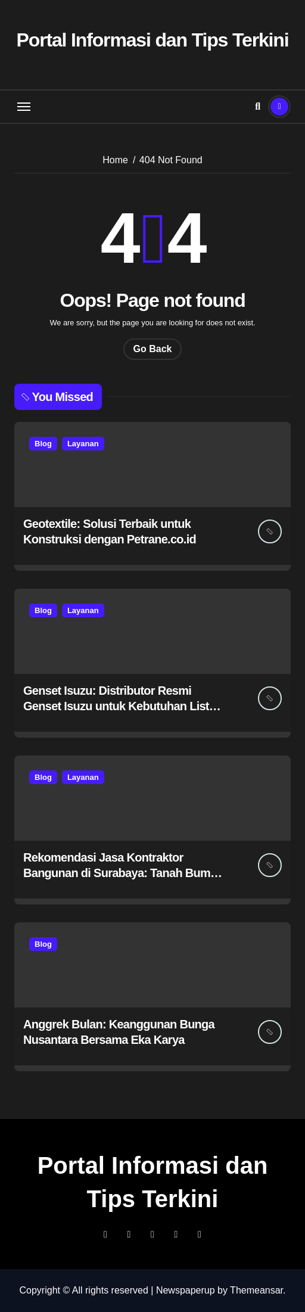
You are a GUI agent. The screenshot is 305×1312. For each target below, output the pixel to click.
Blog (43, 443)
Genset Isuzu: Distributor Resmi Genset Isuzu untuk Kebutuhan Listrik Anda (122, 706)
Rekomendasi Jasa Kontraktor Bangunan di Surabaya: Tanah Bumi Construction (118, 873)
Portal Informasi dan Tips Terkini (153, 40)
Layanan (83, 443)
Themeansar (256, 1290)
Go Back (152, 349)
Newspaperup (185, 1290)
